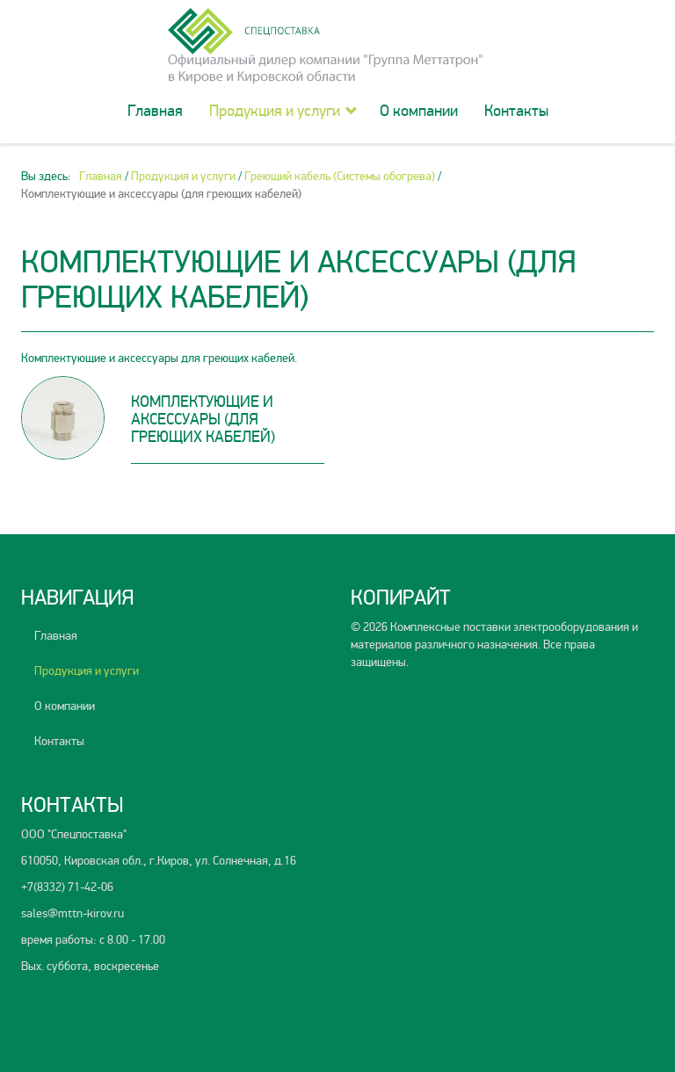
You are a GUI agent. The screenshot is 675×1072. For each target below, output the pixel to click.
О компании (419, 110)
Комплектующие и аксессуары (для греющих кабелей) (203, 419)
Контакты (516, 110)
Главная (155, 110)
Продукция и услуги (274, 110)
